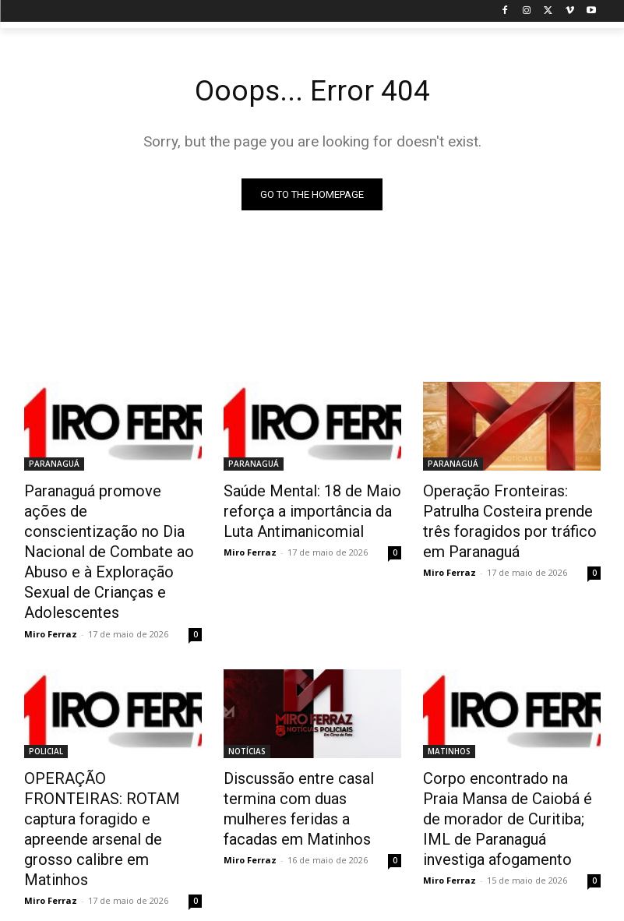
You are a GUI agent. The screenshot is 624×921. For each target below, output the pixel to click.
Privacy (406, 906)
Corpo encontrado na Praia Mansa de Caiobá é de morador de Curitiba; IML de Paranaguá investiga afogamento (505, 756)
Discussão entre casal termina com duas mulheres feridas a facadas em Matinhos (312, 739)
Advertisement (469, 906)
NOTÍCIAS (247, 695)
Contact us (539, 906)
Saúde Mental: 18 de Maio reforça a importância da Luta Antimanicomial (310, 507)
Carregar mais (312, 843)
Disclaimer (353, 906)
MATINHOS (449, 695)
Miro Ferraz (50, 578)
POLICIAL (46, 695)
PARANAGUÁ (54, 464)
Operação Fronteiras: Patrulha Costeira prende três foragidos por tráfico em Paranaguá (510, 515)
